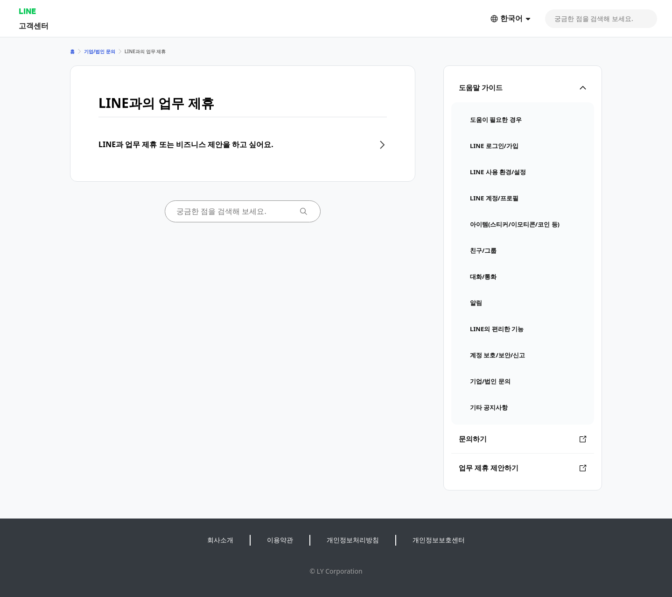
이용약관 (280, 539)
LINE (27, 11)
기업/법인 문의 (99, 51)
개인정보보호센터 (439, 539)
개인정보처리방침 (353, 539)
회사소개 (220, 539)
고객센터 (34, 25)
